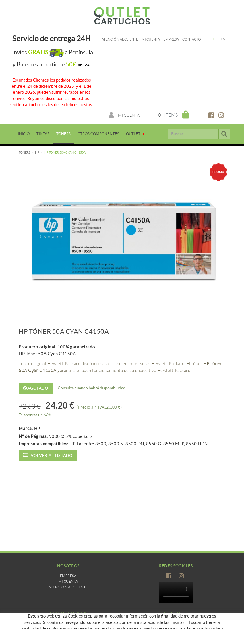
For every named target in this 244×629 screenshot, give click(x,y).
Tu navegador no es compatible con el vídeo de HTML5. (176, 592)
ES (215, 39)
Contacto (191, 39)
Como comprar (68, 623)
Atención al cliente (120, 39)
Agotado (35, 388)
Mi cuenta (151, 39)
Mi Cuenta (68, 581)
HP (37, 152)
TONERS (24, 152)
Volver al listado (48, 455)
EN (223, 39)
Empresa (171, 39)
